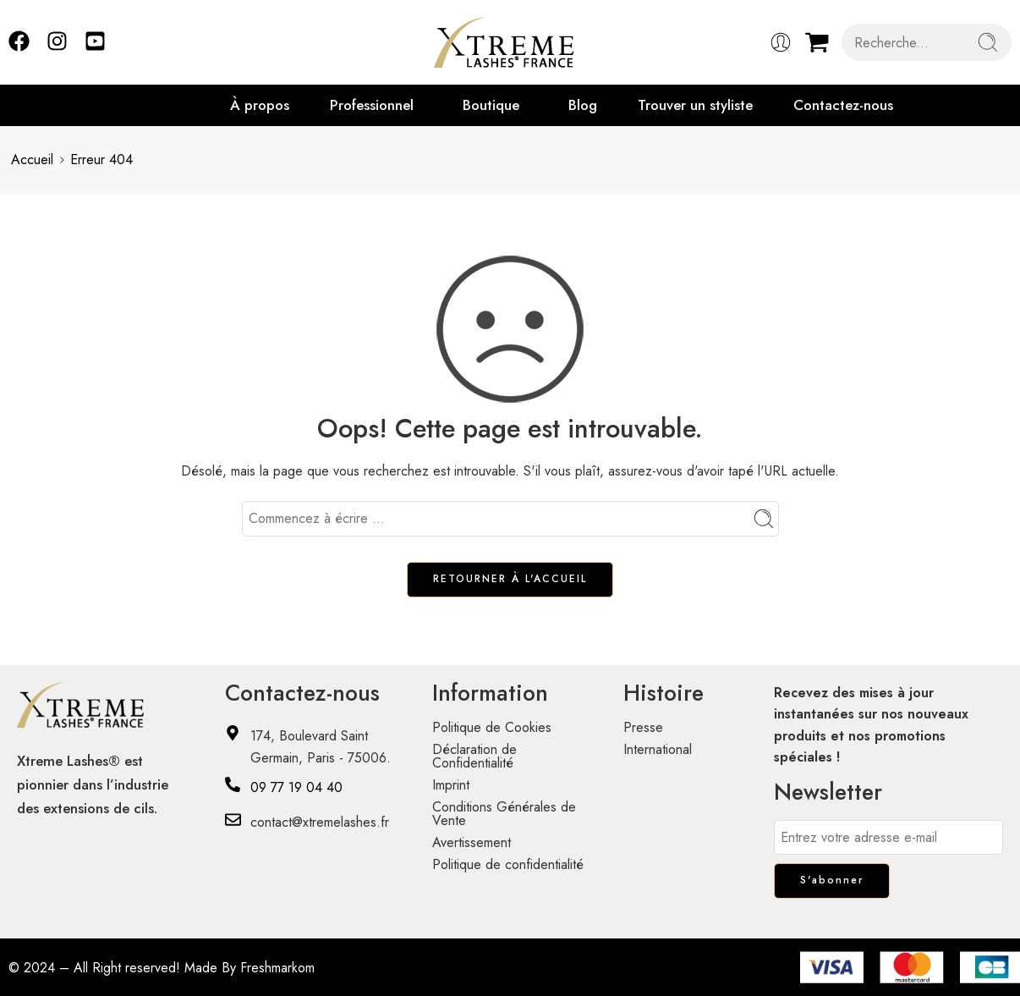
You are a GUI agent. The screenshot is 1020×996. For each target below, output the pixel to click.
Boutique (491, 105)
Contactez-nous (843, 105)
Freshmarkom (277, 967)
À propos (259, 105)
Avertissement (471, 842)
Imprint (450, 785)
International (657, 749)
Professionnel (372, 105)
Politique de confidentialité (508, 864)
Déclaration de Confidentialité (474, 756)
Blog (582, 105)
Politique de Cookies (491, 727)
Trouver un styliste (695, 105)
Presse (643, 727)
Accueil (32, 159)
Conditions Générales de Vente (504, 813)
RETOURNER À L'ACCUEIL (510, 578)
